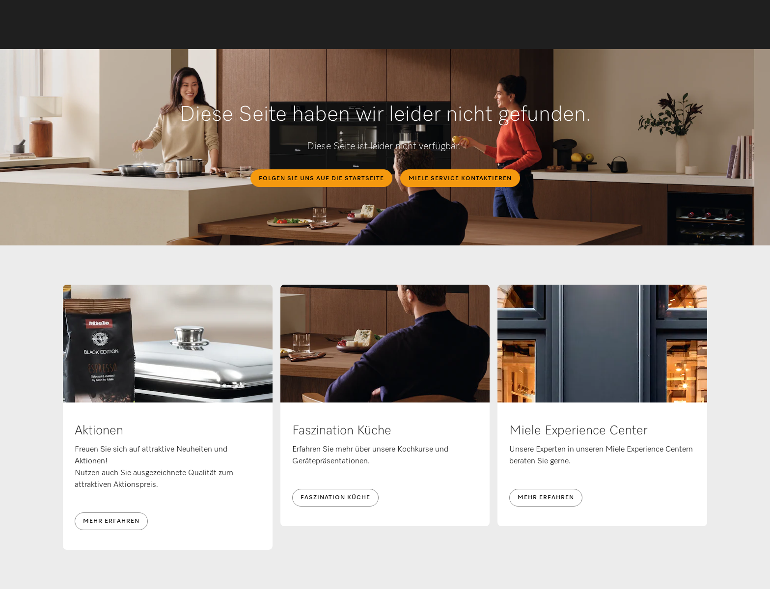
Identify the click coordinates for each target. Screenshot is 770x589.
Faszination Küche (335, 498)
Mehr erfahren (111, 521)
